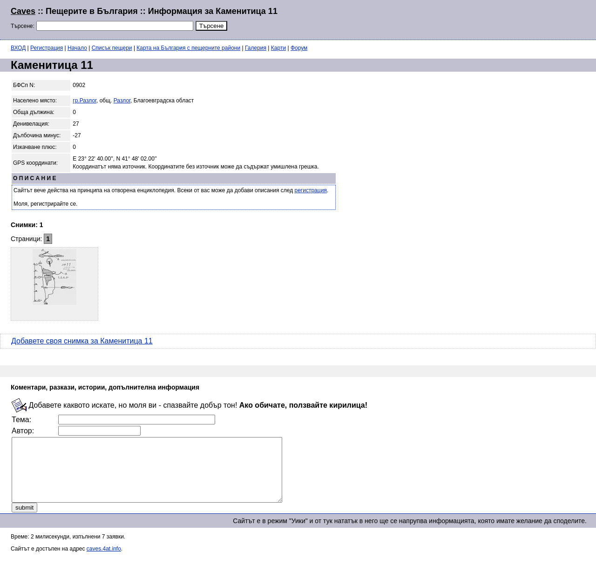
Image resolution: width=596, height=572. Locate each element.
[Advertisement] (472, 19)
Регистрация (46, 48)
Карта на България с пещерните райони (188, 48)
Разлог (122, 100)
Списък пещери (112, 48)
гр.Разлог (84, 100)
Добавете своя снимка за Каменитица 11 (82, 341)
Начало (77, 48)
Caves (23, 11)
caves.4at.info (104, 561)
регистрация (311, 190)
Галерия (255, 48)
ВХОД (18, 48)
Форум (299, 48)
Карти (278, 48)
